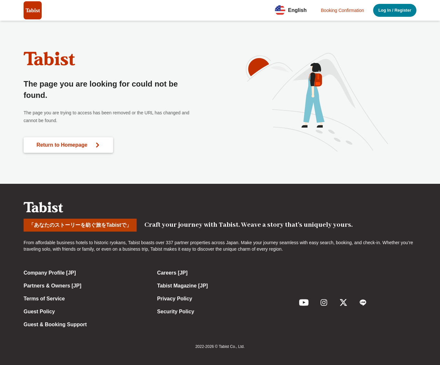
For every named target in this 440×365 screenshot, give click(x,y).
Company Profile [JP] (50, 273)
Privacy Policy (174, 298)
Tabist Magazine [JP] (182, 285)
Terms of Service (44, 298)
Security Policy (175, 311)
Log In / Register (394, 10)
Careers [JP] (172, 273)
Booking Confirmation (342, 10)
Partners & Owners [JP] (52, 285)
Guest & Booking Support (55, 324)
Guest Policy (39, 311)
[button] (293, 10)
